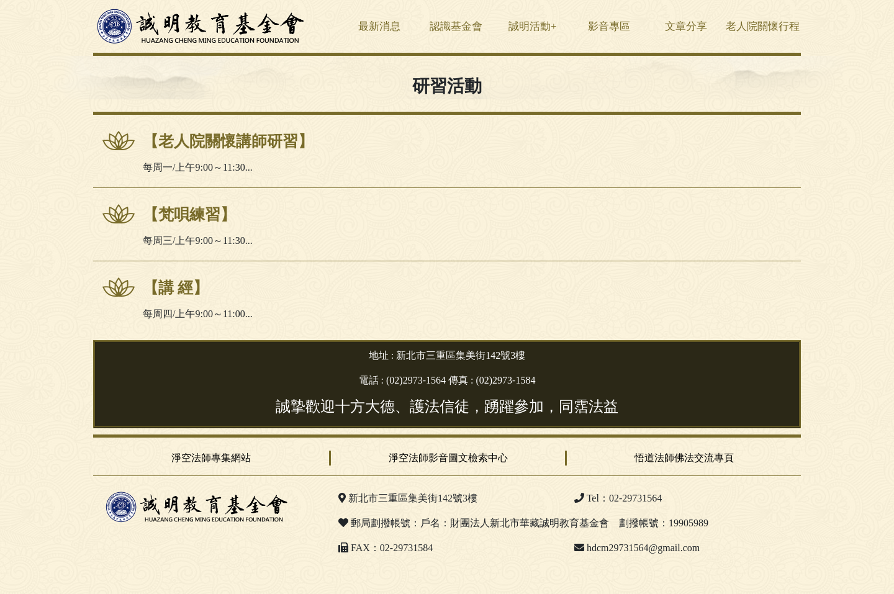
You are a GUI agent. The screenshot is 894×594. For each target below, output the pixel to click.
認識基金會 (456, 26)
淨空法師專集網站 (211, 457)
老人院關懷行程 (763, 26)
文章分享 (686, 26)
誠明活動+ (532, 26)
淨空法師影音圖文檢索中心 (448, 457)
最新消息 (379, 26)
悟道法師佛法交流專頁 (684, 457)
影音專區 (609, 26)
